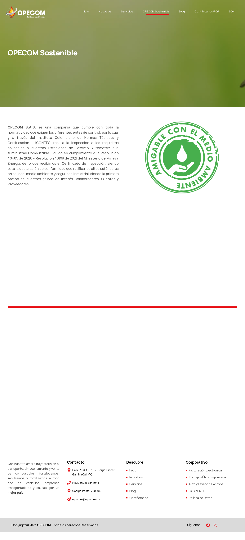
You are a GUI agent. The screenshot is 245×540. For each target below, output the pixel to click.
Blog (182, 11)
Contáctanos (138, 498)
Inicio (85, 11)
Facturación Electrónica (205, 470)
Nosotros (105, 11)
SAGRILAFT (196, 491)
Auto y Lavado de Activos (206, 484)
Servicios (127, 11)
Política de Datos (200, 498)
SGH (231, 11)
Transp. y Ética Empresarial (207, 477)
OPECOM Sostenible (156, 11)
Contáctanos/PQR (206, 11)
